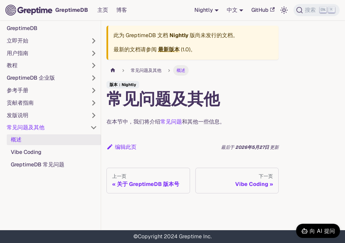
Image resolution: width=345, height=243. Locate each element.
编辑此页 (121, 147)
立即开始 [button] (17, 40)
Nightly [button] (203, 10)
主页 (102, 10)
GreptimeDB (22, 28)
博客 (121, 10)
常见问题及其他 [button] (25, 127)
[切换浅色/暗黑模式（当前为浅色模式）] (284, 10)
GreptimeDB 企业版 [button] (31, 77)
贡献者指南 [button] (20, 102)
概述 (16, 139)
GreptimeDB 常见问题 (37, 164)
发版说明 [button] (17, 115)
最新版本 (169, 49)
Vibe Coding (26, 152)
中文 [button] (232, 10)
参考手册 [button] (17, 90)
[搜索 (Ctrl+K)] (316, 10)
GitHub (263, 10)
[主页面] (112, 70)
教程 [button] (12, 65)
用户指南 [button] (17, 53)
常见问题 (171, 121)
